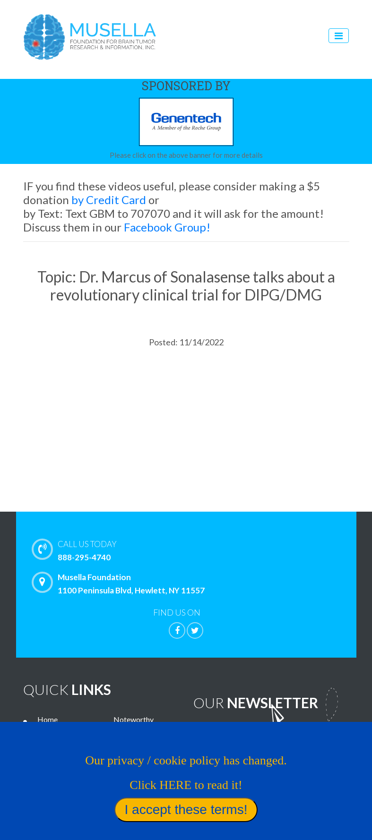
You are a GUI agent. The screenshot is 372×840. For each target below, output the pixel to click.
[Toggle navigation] (339, 35)
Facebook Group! (167, 227)
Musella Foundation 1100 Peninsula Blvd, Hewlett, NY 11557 (120, 583)
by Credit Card (108, 199)
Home (47, 719)
